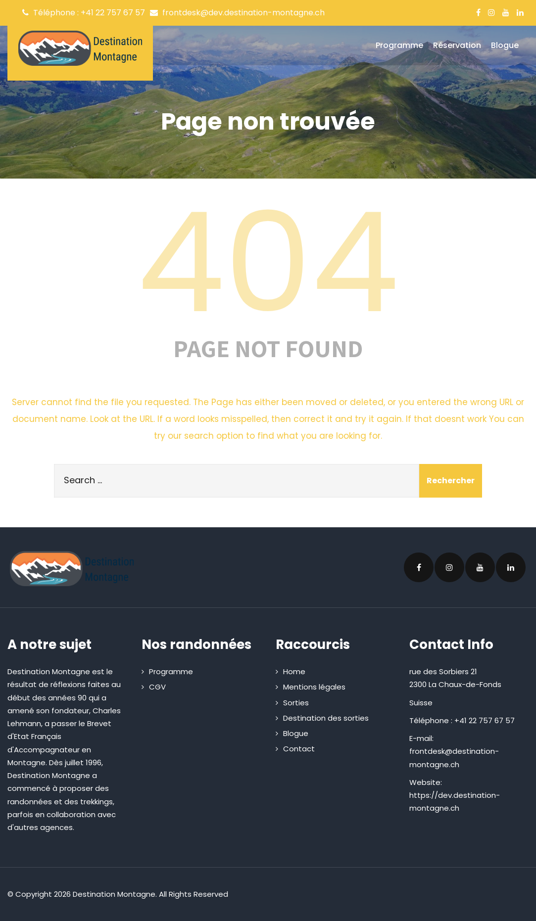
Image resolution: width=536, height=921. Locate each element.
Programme (399, 45)
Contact (299, 748)
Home (294, 671)
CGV (157, 687)
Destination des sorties (326, 718)
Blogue (505, 45)
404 (268, 263)
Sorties (296, 702)
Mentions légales (314, 687)
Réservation (457, 45)
